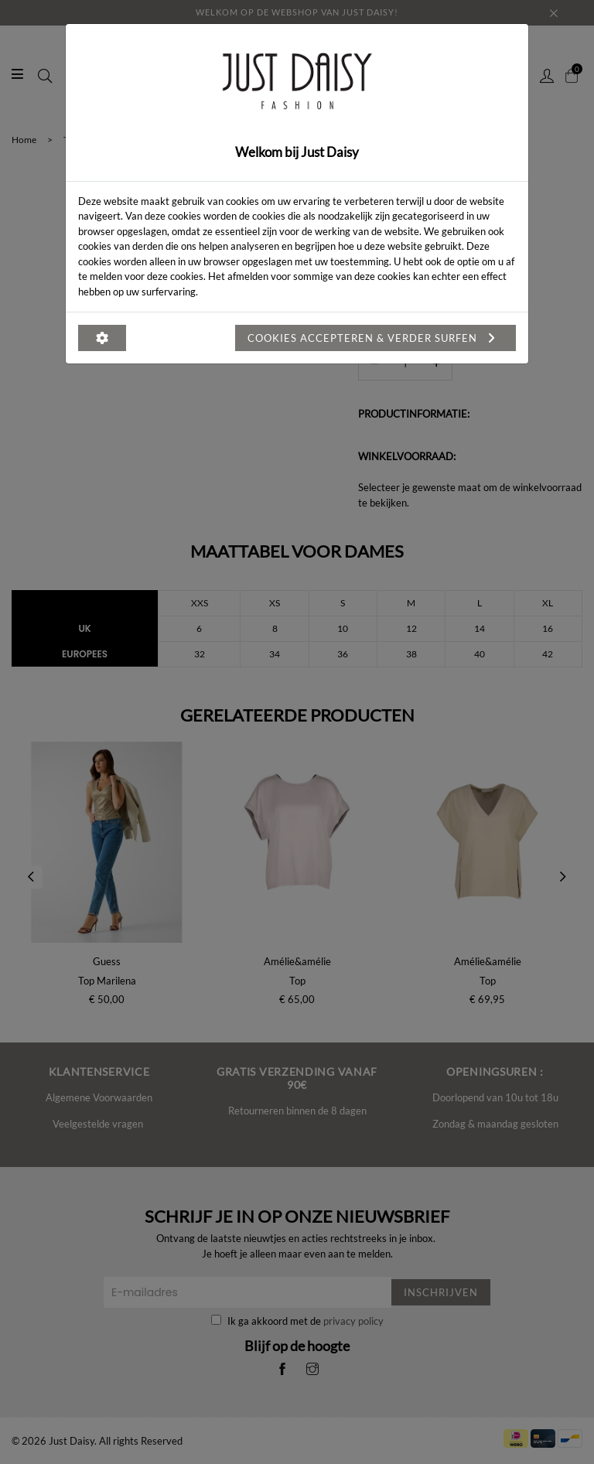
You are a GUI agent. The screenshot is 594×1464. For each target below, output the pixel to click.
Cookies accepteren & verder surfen (376, 338)
